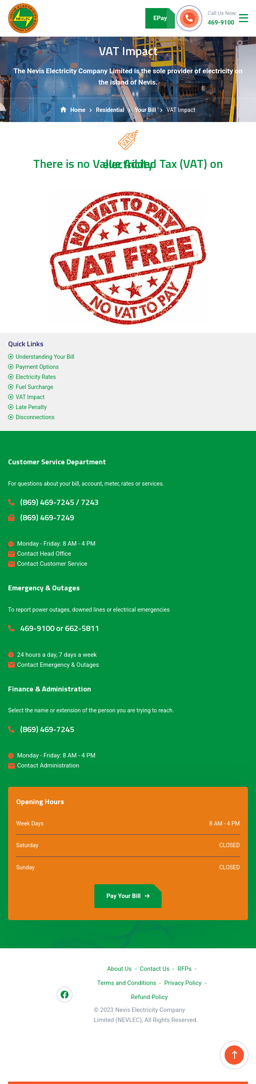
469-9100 (221, 22)
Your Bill (145, 110)
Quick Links (26, 343)
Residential (110, 110)
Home (72, 110)
